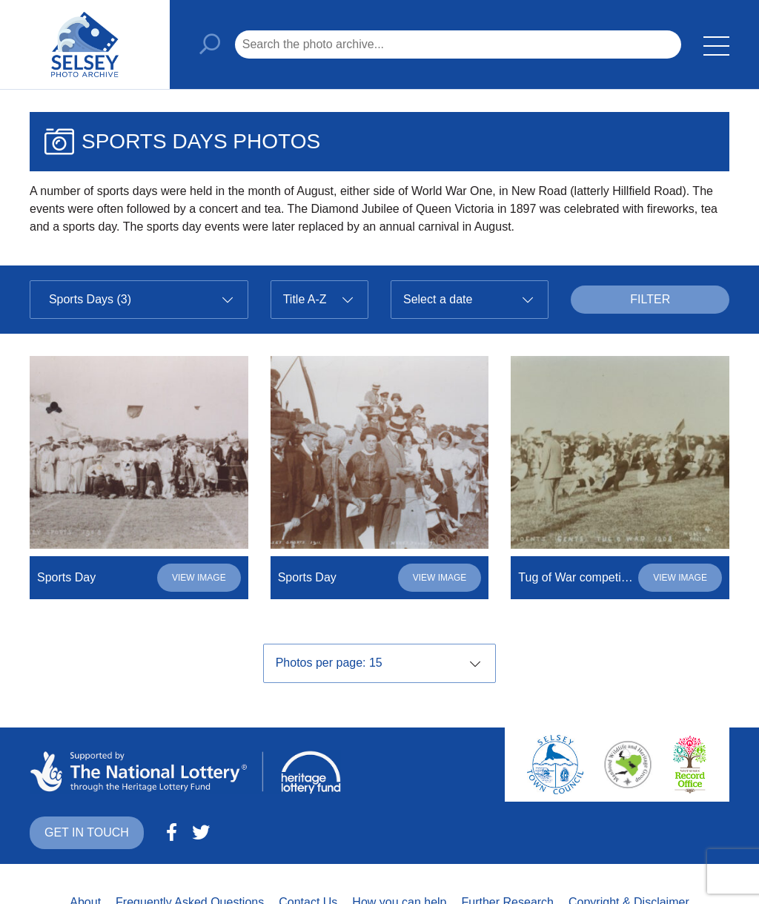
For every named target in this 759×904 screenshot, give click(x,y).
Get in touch (86, 832)
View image (199, 578)
